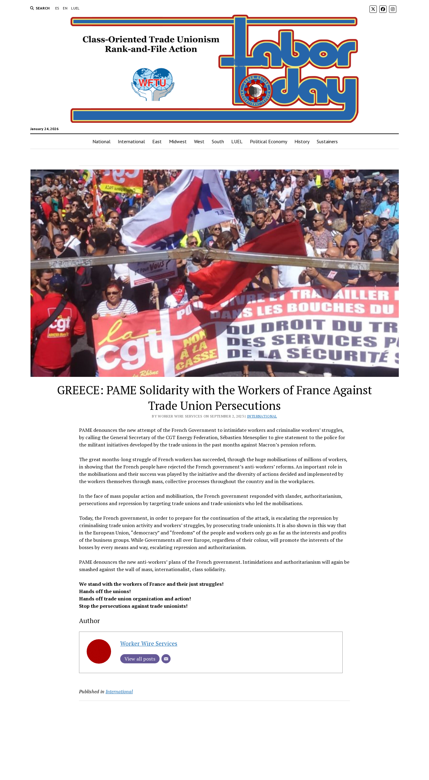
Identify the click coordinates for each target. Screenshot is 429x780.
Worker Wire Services (148, 643)
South (218, 141)
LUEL (75, 8)
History (301, 141)
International (131, 141)
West (199, 141)
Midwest (178, 141)
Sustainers (327, 141)
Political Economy (268, 141)
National (101, 141)
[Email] (166, 658)
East (157, 141)
